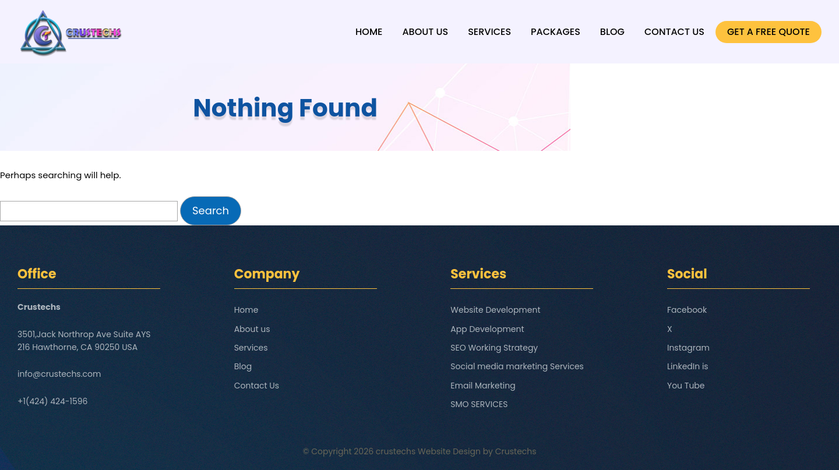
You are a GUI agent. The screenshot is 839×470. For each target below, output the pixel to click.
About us (425, 31)
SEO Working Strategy (494, 348)
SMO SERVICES (478, 404)
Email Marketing (482, 385)
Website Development (495, 310)
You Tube (686, 385)
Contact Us (674, 31)
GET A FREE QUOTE (768, 31)
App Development (487, 329)
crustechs (396, 451)
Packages (555, 31)
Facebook (687, 310)
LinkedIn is (687, 366)
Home (368, 31)
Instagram (688, 348)
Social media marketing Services (517, 366)
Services (489, 31)
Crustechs (516, 451)
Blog (612, 31)
